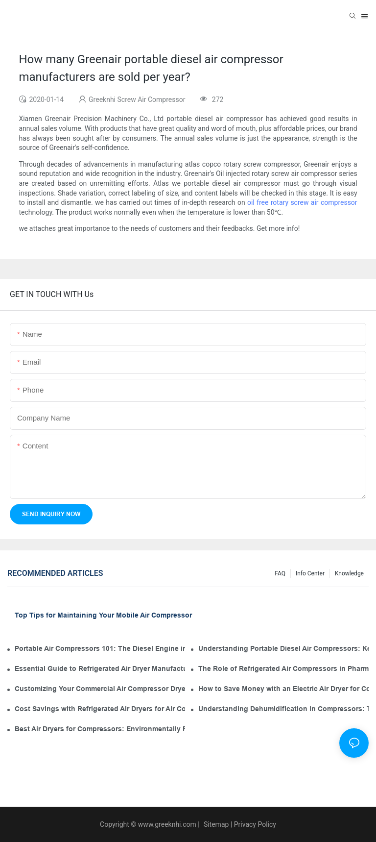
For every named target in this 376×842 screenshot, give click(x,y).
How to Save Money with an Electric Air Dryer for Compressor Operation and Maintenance (283, 689)
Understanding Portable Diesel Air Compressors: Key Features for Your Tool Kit (283, 648)
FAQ (280, 573)
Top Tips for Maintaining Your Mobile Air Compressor (103, 615)
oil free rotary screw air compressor (302, 202)
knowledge (349, 573)
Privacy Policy (255, 824)
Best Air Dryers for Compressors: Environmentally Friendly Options (100, 729)
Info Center (310, 573)
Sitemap (215, 824)
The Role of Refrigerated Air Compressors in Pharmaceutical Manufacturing (283, 668)
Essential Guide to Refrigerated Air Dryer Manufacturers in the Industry (100, 668)
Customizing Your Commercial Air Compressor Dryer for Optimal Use (100, 689)
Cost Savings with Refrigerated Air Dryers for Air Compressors (100, 709)
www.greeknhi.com (167, 824)
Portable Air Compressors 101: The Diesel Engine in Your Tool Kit (100, 648)
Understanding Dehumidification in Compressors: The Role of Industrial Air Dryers (283, 709)
